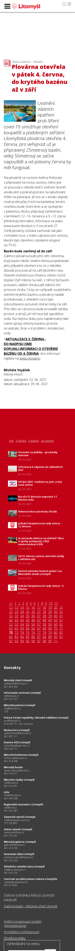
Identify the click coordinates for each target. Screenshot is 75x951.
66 (33, 628)
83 (16, 637)
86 (33, 637)
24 (22, 612)
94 (22, 641)
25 (27, 612)
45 (27, 620)
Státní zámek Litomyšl (18, 829)
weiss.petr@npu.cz (14, 832)
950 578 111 (11, 749)
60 (55, 624)
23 (16, 612)
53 (16, 624)
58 (44, 624)
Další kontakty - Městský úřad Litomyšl (30, 906)
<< (11, 603)
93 (16, 641)
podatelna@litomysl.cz (16, 683)
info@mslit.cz (11, 782)
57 (39, 624)
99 (50, 641)
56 (33, 624)
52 (11, 624)
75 (27, 633)
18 (44, 607)
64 (22, 628)
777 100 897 (11, 823)
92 (11, 641)
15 (27, 607)
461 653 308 (11, 798)
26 (33, 612)
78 (44, 633)
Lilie (6, 792)
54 (22, 624)
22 (11, 612)
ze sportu (47, 441)
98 (44, 641)
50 (55, 620)
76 (33, 633)
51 (61, 620)
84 (22, 637)
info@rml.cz (10, 807)
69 (50, 628)
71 (61, 628)
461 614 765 (11, 848)
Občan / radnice (21, 61)
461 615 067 (11, 835)
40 (55, 616)
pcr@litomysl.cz (12, 720)
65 (27, 628)
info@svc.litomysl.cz (14, 869)
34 (22, 616)
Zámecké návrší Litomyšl (19, 817)
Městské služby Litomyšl (19, 779)
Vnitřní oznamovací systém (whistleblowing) (22, 923)
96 (33, 641)
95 (27, 641)
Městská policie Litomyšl (19, 705)
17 (39, 607)
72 (11, 633)
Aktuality (38, 61)
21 (61, 607)
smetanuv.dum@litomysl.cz (18, 857)
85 (27, 637)
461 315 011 (11, 773)
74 (22, 633)
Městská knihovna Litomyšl (21, 755)
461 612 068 (11, 761)
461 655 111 (11, 736)
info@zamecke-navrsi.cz (17, 820)
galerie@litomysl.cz (14, 845)
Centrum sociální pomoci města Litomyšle (30, 879)
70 (55, 628)
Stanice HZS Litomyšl (17, 742)
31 (61, 612)
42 (11, 620)
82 (11, 637)
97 (39, 641)
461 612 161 (11, 699)
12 (11, 607)
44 (22, 620)
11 (56, 603)
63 (16, 628)
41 (61, 616)
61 (61, 624)
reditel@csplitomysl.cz (16, 882)
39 (50, 616)
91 (61, 637)
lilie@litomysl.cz (12, 795)
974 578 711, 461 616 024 (18, 724)
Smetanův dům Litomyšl (19, 854)
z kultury (33, 441)
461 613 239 (11, 860)
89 (50, 637)
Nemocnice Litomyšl (17, 730)
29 (50, 612)
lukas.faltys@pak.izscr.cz (17, 745)
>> (55, 641)
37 (39, 616)
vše (11, 441)
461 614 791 (11, 786)
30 (55, 612)
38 (44, 616)
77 (39, 633)
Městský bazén (13, 767)
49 (50, 620)
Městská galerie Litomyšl (20, 842)
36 (33, 616)
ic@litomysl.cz (11, 696)
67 (39, 628)
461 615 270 (11, 872)
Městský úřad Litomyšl (18, 680)
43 (16, 620)
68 (44, 628)
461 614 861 (11, 885)
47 (39, 620)
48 (44, 620)
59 (50, 624)
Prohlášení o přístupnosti (21, 932)
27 (39, 612)
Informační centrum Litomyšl (22, 692)
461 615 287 (11, 810)
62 (11, 628)
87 (39, 637)
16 (33, 607)
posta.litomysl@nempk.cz (17, 733)
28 (44, 612)
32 (11, 616)
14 (22, 607)
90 (55, 637)
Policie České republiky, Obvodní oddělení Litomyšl (36, 717)
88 (44, 637)
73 (16, 633)
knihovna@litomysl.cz (15, 758)
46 (33, 620)
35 (27, 616)
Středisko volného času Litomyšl (24, 866)
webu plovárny (30, 358)
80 (55, 633)
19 (50, 607)
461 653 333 (11, 686)
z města (21, 441)
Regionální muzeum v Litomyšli (23, 804)
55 (27, 624)
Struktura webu (14, 938)
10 (50, 603)
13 (16, 607)
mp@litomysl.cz (12, 708)
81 (61, 633)
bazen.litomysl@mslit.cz (17, 770)
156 (6, 711)
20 (55, 607)
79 (50, 633)
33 (16, 616)
